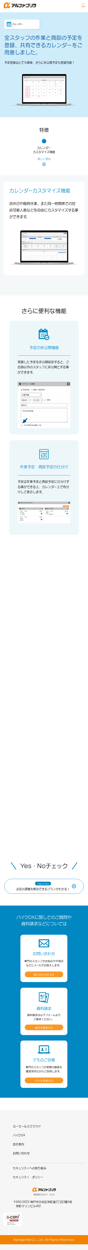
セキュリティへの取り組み (29, 1168)
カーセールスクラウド (27, 1126)
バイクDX (19, 1135)
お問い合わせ (21, 1153)
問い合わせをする (44, 974)
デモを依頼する (44, 1080)
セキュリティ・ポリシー (28, 1177)
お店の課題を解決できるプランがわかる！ (43, 886)
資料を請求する (44, 1027)
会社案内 (18, 1144)
